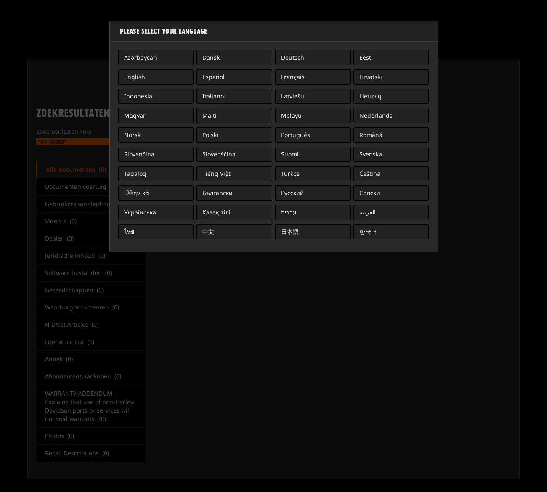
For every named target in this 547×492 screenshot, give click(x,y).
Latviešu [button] (292, 96)
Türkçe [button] (290, 173)
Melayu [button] (291, 115)
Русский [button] (292, 193)
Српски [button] (369, 193)
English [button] (134, 77)
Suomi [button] (290, 154)
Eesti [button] (366, 57)
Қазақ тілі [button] (216, 212)
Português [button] (295, 135)
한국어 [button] (368, 231)
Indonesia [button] (138, 96)
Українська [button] (140, 212)
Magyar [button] (135, 115)
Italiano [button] (213, 96)
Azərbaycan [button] (140, 57)
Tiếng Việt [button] (216, 173)
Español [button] (213, 77)
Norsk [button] (132, 135)
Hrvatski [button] (370, 77)
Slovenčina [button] (139, 154)
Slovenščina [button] (219, 154)
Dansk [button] (211, 57)
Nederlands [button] (376, 115)
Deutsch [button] (292, 57)
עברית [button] (289, 212)
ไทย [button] (129, 231)
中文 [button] (208, 231)
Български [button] (217, 193)
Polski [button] (210, 135)
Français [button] (293, 77)
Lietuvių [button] (370, 96)
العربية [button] (367, 212)
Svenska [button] (370, 154)
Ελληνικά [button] (136, 193)
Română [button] (370, 135)
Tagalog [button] (135, 173)
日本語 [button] (290, 231)
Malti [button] (209, 115)
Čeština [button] (369, 173)
